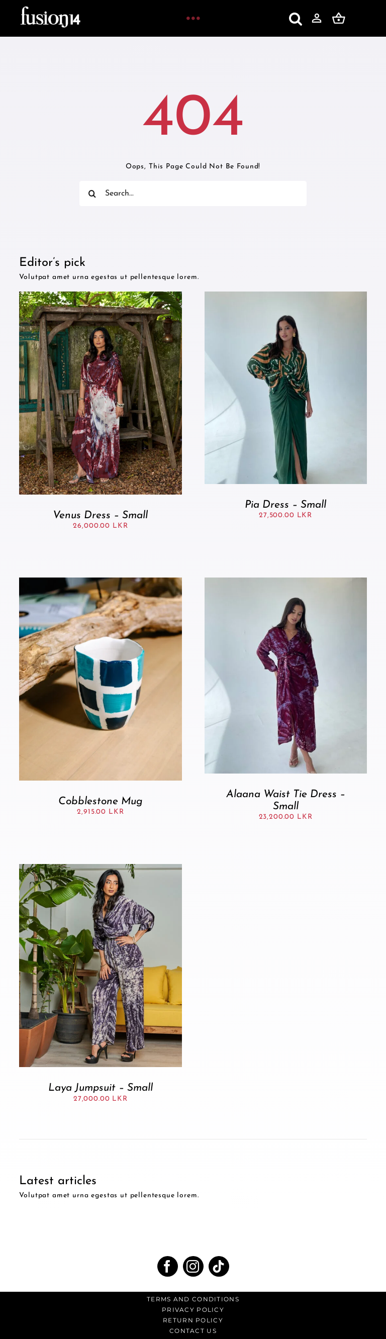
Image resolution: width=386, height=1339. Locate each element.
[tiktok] (219, 1266)
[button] (296, 19)
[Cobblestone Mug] (100, 582)
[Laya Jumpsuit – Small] (100, 868)
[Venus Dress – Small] (100, 296)
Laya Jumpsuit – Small (100, 1088)
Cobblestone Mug (100, 801)
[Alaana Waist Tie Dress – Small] (286, 582)
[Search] (92, 193)
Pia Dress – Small (285, 505)
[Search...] (193, 193)
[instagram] (193, 1266)
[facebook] (167, 1266)
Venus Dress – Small (100, 515)
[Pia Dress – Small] (286, 296)
